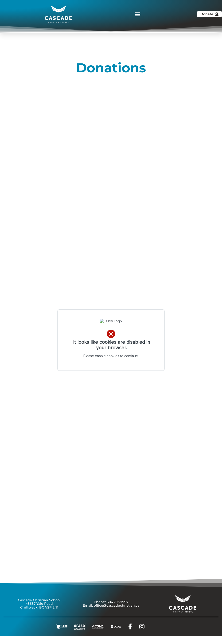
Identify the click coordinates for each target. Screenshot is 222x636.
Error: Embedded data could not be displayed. (111, 340)
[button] (137, 14)
